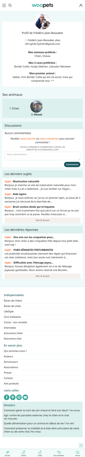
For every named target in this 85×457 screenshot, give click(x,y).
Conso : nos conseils (15, 322)
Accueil (7, 452)
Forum (77, 452)
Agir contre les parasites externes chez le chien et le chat (36, 417)
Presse (7, 372)
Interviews (10, 327)
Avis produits (11, 383)
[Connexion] (81, 5)
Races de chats (12, 306)
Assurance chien (13, 333)
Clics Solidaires (58, 452)
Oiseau (46, 56)
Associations (11, 367)
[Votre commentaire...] (42, 156)
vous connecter (49, 138)
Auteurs (8, 356)
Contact (8, 378)
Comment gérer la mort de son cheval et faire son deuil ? (42, 410)
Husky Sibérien (39, 66)
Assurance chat (12, 338)
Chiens (23, 452)
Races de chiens (13, 300)
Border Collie (21, 66)
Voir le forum (42, 220)
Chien (38, 56)
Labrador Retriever (60, 66)
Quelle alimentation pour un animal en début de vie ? (39, 423)
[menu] (4, 5)
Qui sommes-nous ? (15, 351)
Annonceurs (11, 362)
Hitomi (36, 108)
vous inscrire (28, 138)
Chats (40, 452)
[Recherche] (10, 5)
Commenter (72, 164)
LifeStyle (9, 311)
